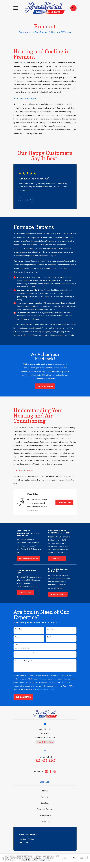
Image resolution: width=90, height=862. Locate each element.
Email (49, 637)
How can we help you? (23, 661)
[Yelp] (54, 771)
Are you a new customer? (24, 653)
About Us (57, 559)
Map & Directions (45, 742)
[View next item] (31, 200)
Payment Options (45, 809)
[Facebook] (50, 771)
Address (18, 645)
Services (45, 803)
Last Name (51, 629)
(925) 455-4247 (45, 760)
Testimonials (45, 815)
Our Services (25, 593)
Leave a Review (45, 386)
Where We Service (57, 594)
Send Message (23, 697)
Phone (17, 637)
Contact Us (45, 821)
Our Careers (64, 502)
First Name (19, 629)
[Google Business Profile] (46, 771)
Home (45, 791)
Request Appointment (28, 558)
